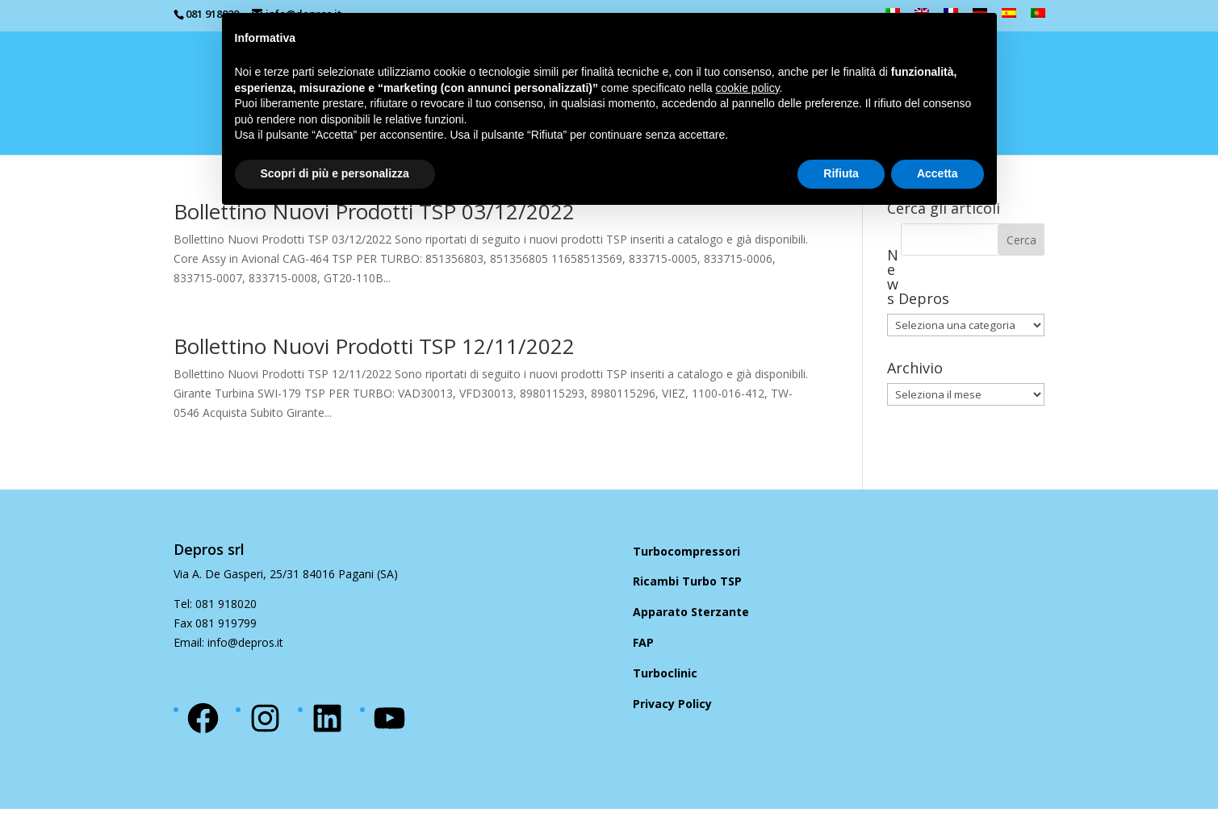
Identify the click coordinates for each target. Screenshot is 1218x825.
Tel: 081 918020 (215, 603)
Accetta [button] (937, 173)
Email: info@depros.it (228, 642)
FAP (643, 642)
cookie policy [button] (747, 87)
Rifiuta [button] (841, 173)
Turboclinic (665, 673)
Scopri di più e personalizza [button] (335, 173)
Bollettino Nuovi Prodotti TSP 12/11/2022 (374, 345)
